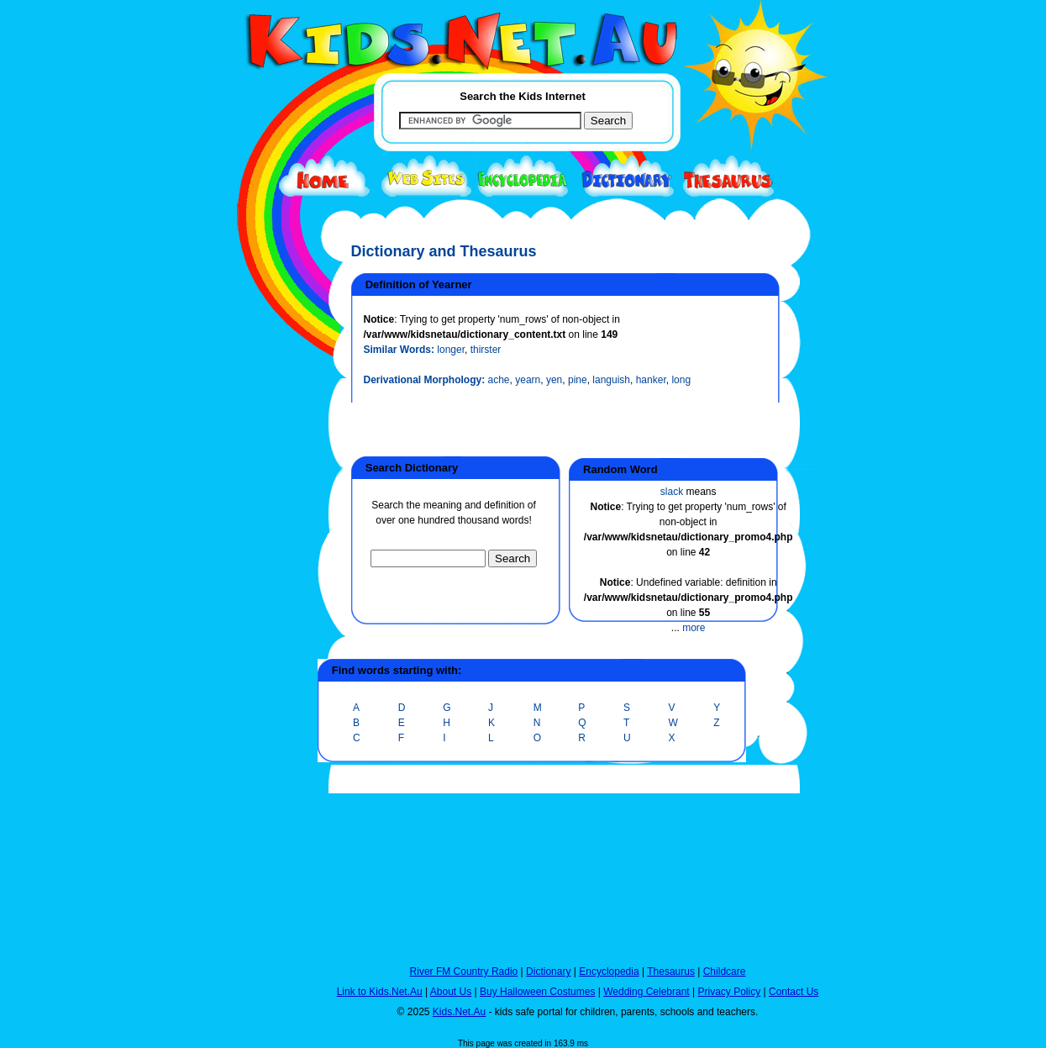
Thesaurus (671, 971)
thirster (486, 349)
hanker (651, 380)
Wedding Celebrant (646, 992)
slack (671, 492)
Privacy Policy (729, 992)
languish (611, 380)
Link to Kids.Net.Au (380, 992)
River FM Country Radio (464, 971)
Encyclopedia (609, 971)
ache (499, 380)
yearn (527, 380)
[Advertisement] (258, 615)
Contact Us (793, 992)
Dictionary (548, 971)
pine (577, 380)
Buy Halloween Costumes (537, 992)
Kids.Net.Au (459, 1012)
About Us (450, 992)
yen (554, 380)
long (681, 380)
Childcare (724, 971)
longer (451, 349)
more (693, 628)
